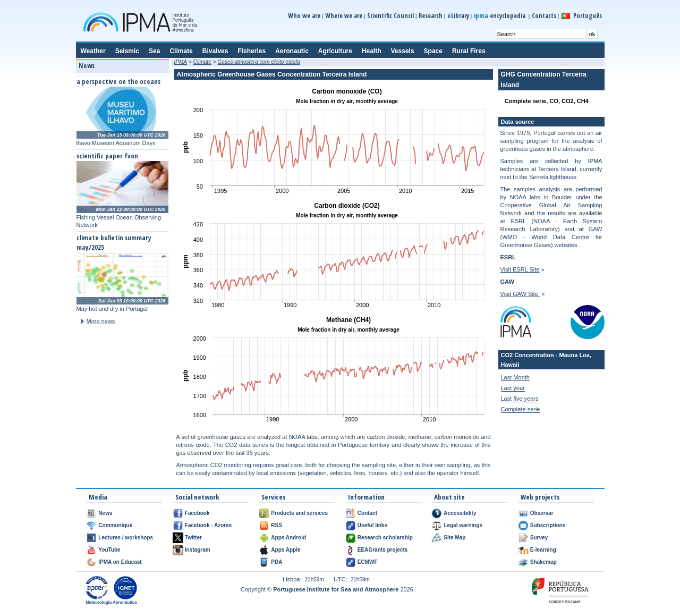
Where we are (343, 15)
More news (101, 321)
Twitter (193, 537)
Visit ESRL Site (520, 269)
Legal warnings (463, 525)
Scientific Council (390, 15)
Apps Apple (285, 550)
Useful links (372, 525)
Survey (539, 537)
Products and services (299, 513)
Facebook (197, 513)
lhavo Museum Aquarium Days (116, 143)
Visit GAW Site (520, 294)
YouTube (109, 550)
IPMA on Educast (119, 562)
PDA (276, 562)
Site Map (454, 537)
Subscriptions (548, 525)
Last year (513, 388)
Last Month (515, 377)
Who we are (304, 15)
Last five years (520, 398)
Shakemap (543, 562)
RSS (276, 525)
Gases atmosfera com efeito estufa (259, 62)
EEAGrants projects (382, 550)
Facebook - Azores (208, 525)
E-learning (543, 550)
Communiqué (115, 525)
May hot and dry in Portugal (112, 309)
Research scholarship (385, 537)
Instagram (197, 550)
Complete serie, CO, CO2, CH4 (547, 101)
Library (458, 15)
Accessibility (460, 513)
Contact (367, 513)
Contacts (544, 15)
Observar (542, 513)
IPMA (180, 62)
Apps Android (288, 537)
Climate (202, 62)
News (105, 513)
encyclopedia (500, 15)
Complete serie (520, 409)
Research (431, 15)
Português (587, 15)
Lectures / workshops (125, 537)
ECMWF (368, 562)
